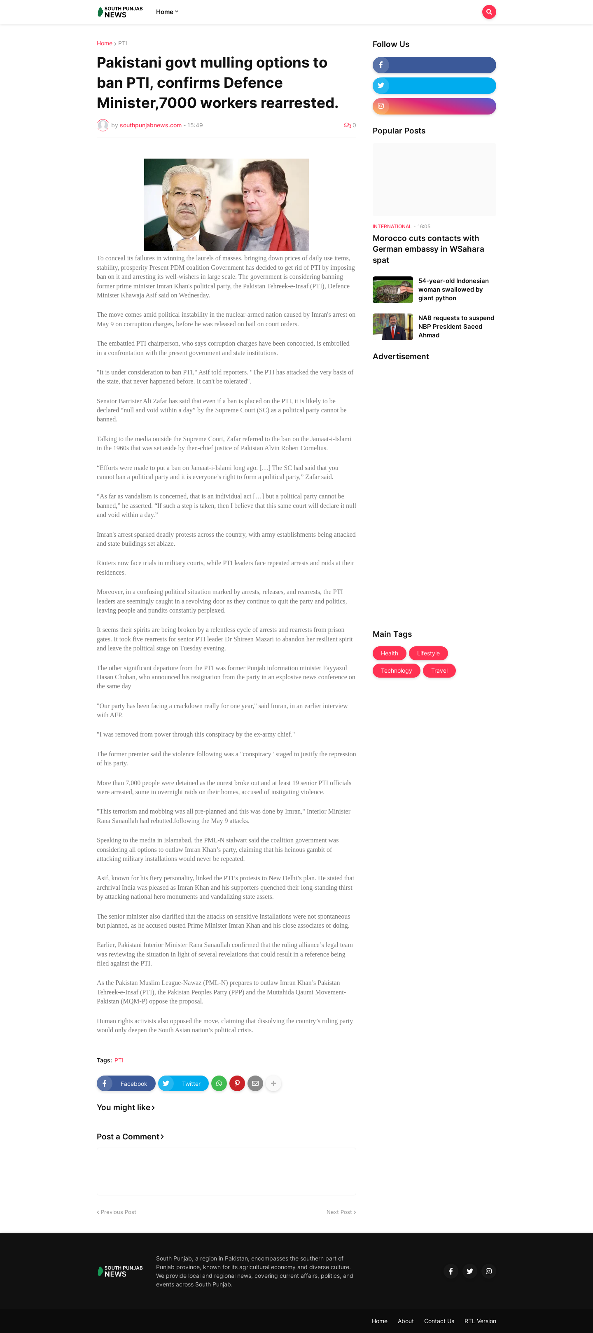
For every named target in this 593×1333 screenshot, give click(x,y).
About (406, 1320)
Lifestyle (428, 653)
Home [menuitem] (164, 12)
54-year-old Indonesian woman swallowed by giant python (453, 289)
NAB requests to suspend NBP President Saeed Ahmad (456, 326)
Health (389, 653)
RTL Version (480, 1320)
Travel (439, 670)
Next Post (339, 1212)
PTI (122, 43)
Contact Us (439, 1320)
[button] (489, 12)
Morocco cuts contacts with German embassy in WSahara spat (428, 249)
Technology (396, 670)
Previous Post (118, 1212)
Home (104, 43)
